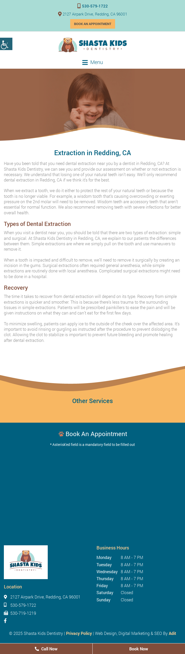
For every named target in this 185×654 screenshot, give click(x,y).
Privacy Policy (79, 633)
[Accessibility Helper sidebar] (6, 44)
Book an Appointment (92, 23)
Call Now (46, 648)
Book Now (138, 648)
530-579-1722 (92, 6)
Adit (172, 633)
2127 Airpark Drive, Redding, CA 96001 (92, 14)
